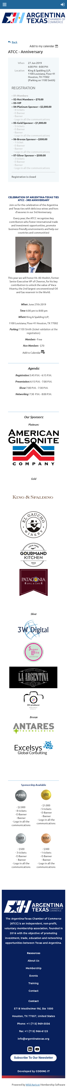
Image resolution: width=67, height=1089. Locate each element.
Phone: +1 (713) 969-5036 (33, 1023)
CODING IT (43, 1071)
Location (19, 70)
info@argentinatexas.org (33, 1038)
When (21, 62)
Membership (33, 968)
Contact (33, 990)
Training (33, 983)
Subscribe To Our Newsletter (33, 1057)
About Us (33, 960)
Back (14, 42)
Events (33, 975)
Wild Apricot (33, 1084)
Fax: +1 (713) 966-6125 (33, 1031)
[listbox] (44, 46)
